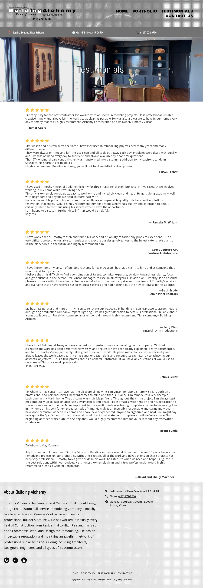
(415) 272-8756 (127, 496)
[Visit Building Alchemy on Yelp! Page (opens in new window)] (15, 560)
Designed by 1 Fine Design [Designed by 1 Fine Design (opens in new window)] (123, 579)
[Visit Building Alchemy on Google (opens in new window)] (6, 560)
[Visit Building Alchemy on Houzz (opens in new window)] (24, 560)
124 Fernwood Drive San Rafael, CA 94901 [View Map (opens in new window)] (134, 491)
